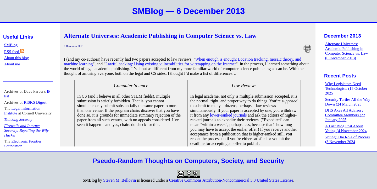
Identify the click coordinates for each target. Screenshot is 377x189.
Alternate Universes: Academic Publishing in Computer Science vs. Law (160, 35)
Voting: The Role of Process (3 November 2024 (347, 139)
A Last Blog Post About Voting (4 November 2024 (346, 128)
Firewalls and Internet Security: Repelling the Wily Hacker (26, 130)
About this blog (16, 57)
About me (12, 64)
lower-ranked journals (228, 115)
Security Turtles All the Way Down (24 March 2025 (347, 101)
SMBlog (11, 45)
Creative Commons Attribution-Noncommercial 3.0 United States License (231, 180)
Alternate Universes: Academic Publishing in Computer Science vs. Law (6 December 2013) (346, 50)
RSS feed (14, 51)
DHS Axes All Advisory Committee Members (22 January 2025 (345, 115)
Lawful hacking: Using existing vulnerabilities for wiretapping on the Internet (171, 64)
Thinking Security (18, 119)
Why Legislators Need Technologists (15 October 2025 (346, 88)
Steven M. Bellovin (119, 180)
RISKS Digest (35, 102)
